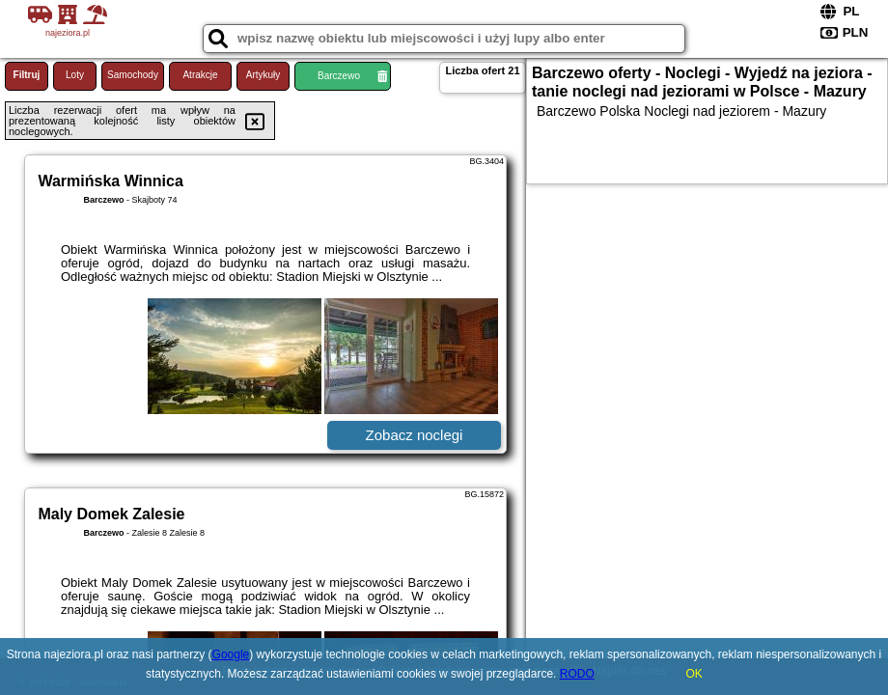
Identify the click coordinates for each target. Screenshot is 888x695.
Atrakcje (199, 75)
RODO (577, 674)
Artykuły (263, 75)
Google (231, 654)
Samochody (132, 75)
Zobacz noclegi (414, 435)
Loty (75, 75)
